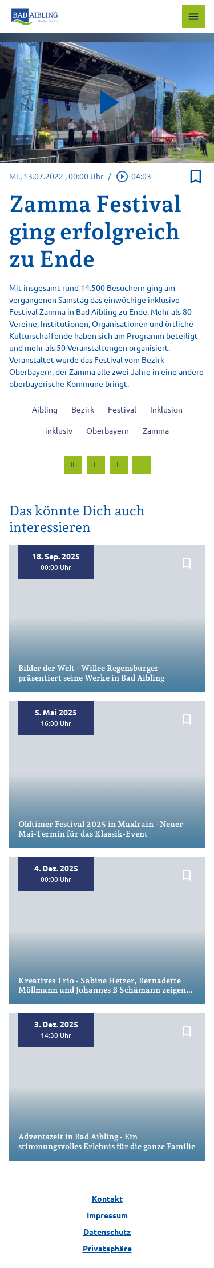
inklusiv (58, 430)
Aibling (45, 409)
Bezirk (82, 409)
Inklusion (166, 409)
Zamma (156, 430)
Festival (122, 409)
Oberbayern (107, 430)
